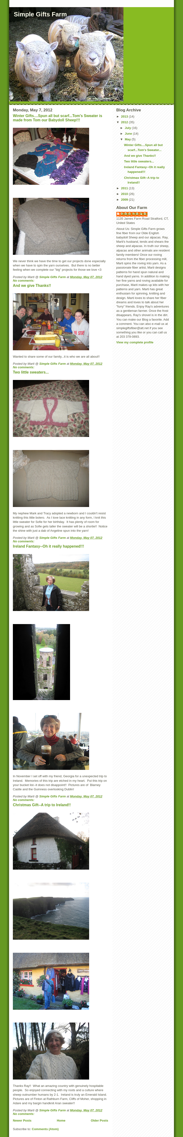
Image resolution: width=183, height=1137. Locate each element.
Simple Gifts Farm (40, 14)
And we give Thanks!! (32, 286)
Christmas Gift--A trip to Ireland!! (42, 805)
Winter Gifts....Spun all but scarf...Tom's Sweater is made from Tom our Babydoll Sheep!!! (57, 118)
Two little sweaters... (31, 372)
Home (61, 1120)
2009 (125, 199)
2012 (125, 122)
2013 (125, 116)
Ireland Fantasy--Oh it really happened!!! (48, 546)
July (128, 128)
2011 (125, 188)
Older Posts (99, 1120)
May (128, 139)
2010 (125, 194)
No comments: (24, 280)
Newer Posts (22, 1120)
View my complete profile (134, 342)
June (129, 133)
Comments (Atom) (45, 1129)
